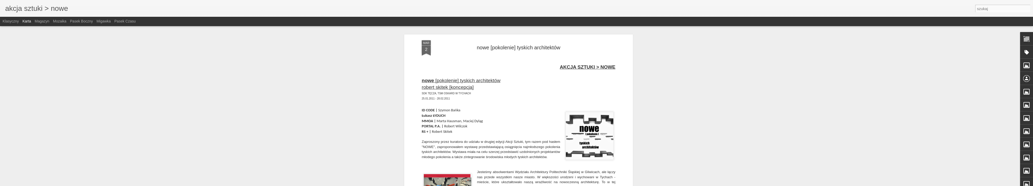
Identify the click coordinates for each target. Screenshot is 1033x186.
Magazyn (42, 21)
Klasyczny (11, 21)
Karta (26, 21)
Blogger (553, 183)
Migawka (104, 21)
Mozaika (59, 21)
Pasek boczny (81, 21)
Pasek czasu (125, 21)
